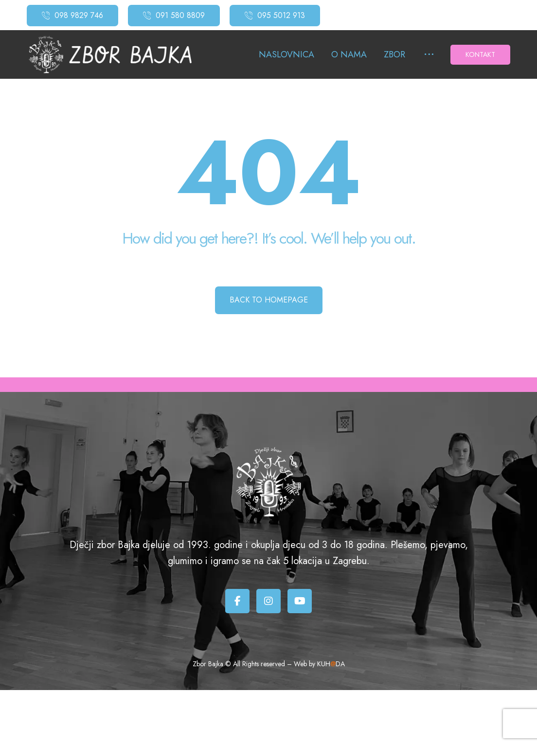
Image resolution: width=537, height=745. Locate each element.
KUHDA (331, 664)
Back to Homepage (269, 299)
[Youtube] (299, 601)
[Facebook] (237, 601)
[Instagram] (268, 601)
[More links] (429, 55)
